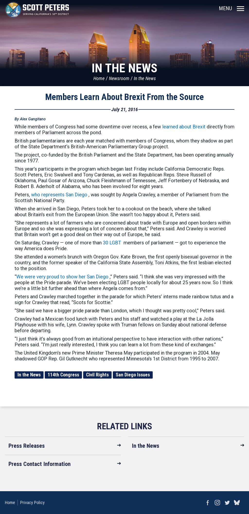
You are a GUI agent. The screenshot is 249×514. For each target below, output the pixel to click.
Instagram (217, 503)
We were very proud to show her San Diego (62, 277)
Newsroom (119, 78)
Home (99, 78)
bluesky (237, 503)
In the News (145, 78)
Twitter (227, 503)
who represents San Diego (59, 195)
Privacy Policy (32, 502)
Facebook (208, 503)
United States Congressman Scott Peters (37, 9)
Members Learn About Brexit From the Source (124, 97)
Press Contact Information (40, 464)
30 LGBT (112, 243)
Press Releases (27, 445)
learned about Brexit (183, 127)
